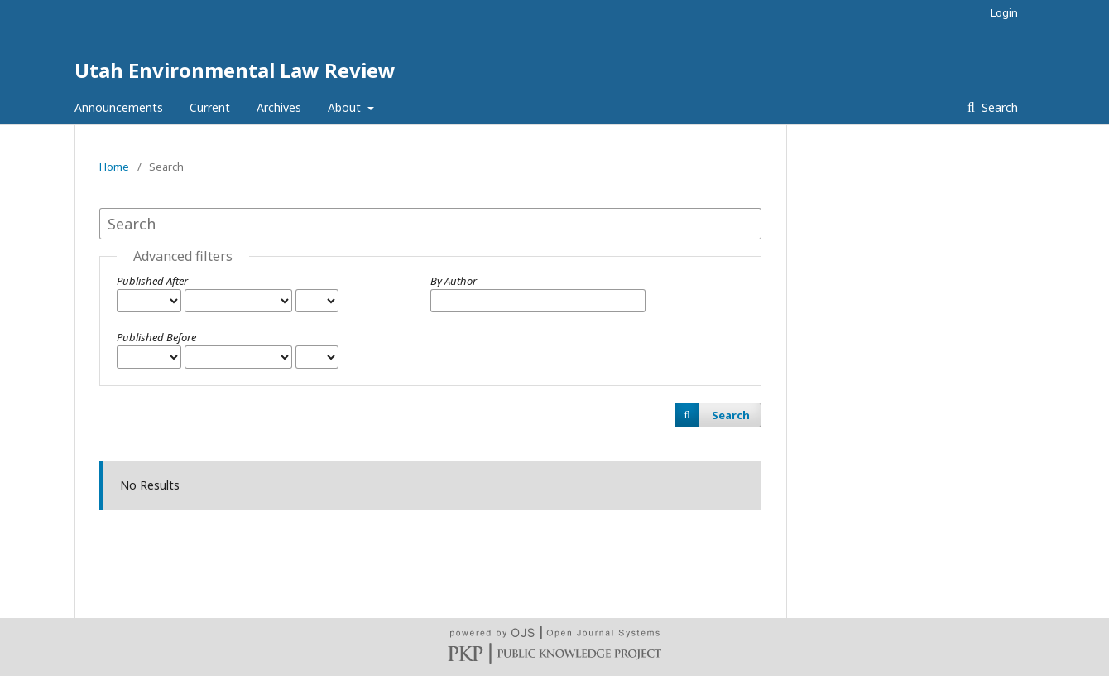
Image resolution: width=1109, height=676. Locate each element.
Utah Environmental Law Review (235, 70)
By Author (453, 280)
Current (210, 107)
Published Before (156, 337)
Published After (152, 280)
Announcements (118, 107)
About (346, 107)
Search (998, 107)
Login (1004, 12)
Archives (279, 107)
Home (114, 166)
